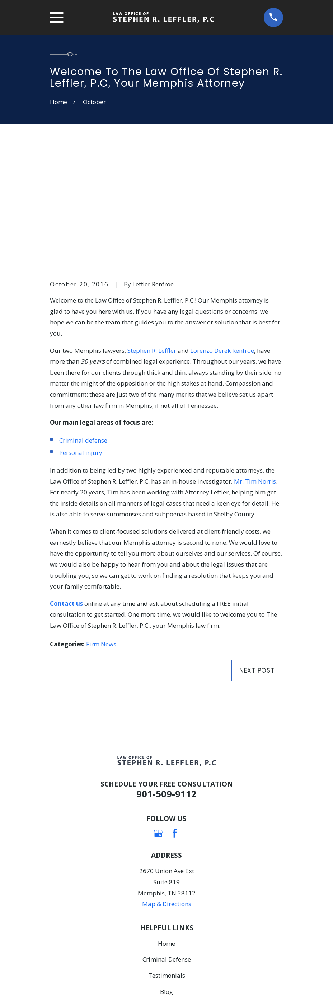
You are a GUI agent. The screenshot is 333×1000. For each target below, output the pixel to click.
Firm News (101, 533)
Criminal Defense (166, 848)
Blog (166, 880)
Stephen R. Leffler (151, 239)
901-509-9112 (166, 682)
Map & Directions (166, 793)
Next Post (257, 559)
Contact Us (166, 897)
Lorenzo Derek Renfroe (222, 239)
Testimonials (166, 864)
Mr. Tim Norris (255, 370)
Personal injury (80, 341)
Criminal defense (83, 329)
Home (166, 832)
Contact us (66, 492)
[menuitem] (60, 984)
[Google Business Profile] (158, 722)
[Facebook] (174, 722)
